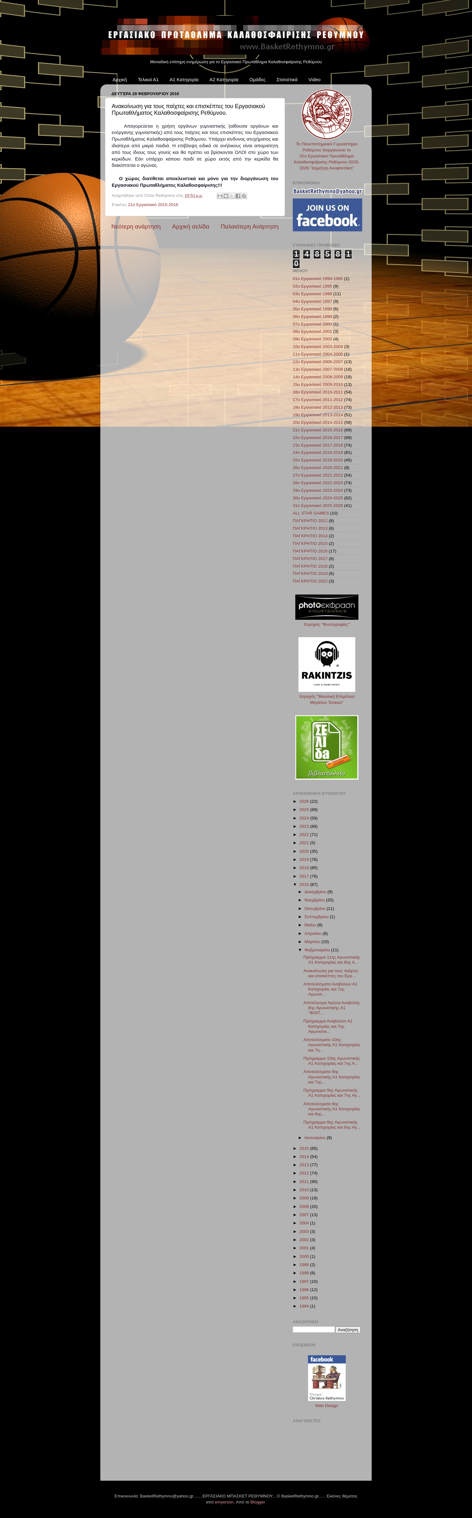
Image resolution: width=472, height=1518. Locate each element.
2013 (304, 1164)
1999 (304, 1264)
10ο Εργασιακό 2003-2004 (318, 346)
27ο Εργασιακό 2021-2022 (318, 475)
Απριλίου (313, 933)
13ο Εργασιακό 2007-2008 (318, 369)
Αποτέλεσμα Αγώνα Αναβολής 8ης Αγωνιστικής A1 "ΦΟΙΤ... (332, 1007)
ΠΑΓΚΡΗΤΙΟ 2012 (310, 520)
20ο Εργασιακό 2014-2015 (318, 422)
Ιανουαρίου (315, 1137)
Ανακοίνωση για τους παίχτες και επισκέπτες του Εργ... (331, 973)
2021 (304, 842)
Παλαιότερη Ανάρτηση (250, 226)
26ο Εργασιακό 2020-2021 (318, 467)
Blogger (258, 1502)
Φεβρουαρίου (317, 950)
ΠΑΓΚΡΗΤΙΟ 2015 (310, 543)
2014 (304, 1156)
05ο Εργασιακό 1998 (312, 309)
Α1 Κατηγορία (184, 79)
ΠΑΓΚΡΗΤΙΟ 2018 (310, 566)
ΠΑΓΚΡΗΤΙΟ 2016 (310, 551)
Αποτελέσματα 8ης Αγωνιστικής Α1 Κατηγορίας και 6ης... (332, 1108)
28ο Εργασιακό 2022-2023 (318, 482)
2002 (304, 1239)
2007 (304, 1214)
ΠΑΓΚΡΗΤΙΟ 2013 (310, 528)
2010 (304, 1189)
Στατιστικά (287, 79)
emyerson (224, 1502)
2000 (304, 1256)
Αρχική (120, 79)
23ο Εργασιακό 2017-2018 (318, 445)
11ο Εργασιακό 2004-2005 (318, 354)
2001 (304, 1248)
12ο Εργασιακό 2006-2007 (318, 361)
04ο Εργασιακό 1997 (312, 301)
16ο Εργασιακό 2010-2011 (318, 392)
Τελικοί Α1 (148, 79)
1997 (304, 1281)
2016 (304, 884)
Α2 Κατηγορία (224, 79)
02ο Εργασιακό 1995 (312, 286)
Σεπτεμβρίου (317, 916)
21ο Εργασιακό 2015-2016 (153, 204)
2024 (304, 818)
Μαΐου (310, 925)
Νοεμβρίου (315, 900)
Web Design (326, 1405)
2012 (304, 1173)
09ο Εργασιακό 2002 (312, 339)
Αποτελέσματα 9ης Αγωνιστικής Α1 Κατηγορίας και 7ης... (332, 1076)
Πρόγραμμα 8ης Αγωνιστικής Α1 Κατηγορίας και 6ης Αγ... (332, 1125)
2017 (304, 876)
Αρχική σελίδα (190, 226)
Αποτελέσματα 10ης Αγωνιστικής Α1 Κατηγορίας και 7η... (332, 1044)
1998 (304, 1273)
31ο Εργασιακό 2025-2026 (318, 505)
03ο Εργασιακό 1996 (312, 293)
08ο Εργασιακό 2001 (312, 331)
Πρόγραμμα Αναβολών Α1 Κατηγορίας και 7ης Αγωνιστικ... (328, 1026)
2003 (304, 1231)
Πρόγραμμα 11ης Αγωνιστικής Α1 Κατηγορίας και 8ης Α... (332, 960)
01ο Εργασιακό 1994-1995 (318, 278)
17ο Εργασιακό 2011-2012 (318, 399)
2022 (304, 834)
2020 (304, 851)
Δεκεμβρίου (315, 891)
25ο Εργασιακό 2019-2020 (318, 460)
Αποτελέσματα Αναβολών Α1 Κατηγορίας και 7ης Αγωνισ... (330, 989)
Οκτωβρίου (315, 908)
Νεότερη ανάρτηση (136, 226)
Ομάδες (257, 79)
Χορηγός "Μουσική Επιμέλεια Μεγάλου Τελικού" (326, 696)
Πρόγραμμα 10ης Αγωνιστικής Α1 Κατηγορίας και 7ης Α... (332, 1061)
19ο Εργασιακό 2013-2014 (318, 414)
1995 (304, 1297)
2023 (304, 826)
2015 (304, 1148)
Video (315, 79)
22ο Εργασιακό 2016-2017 (318, 437)
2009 (304, 1198)
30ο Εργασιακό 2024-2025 (318, 498)
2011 (304, 1181)
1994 (304, 1306)
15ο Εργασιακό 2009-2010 (318, 384)
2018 (304, 867)
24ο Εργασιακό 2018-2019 (318, 452)
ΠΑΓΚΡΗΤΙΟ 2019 (310, 573)
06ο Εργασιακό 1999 (312, 316)
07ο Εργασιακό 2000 (312, 324)
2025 (304, 809)
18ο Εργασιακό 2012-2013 (318, 407)
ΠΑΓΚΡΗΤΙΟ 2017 (310, 558)
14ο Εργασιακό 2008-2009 (318, 377)
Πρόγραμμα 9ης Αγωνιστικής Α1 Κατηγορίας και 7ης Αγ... (332, 1093)
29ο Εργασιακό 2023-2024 (318, 490)
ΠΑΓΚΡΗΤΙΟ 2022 (310, 581)
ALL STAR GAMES (311, 513)
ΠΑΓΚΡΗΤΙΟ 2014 (310, 535)
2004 (304, 1223)
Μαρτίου (313, 941)
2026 (304, 801)
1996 (304, 1289)
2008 (304, 1206)
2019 (304, 859)
